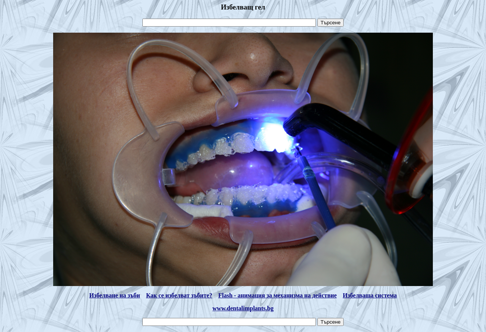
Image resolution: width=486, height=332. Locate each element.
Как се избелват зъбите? (179, 295)
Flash (225, 295)
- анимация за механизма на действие (284, 295)
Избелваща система (370, 295)
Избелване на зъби (114, 295)
